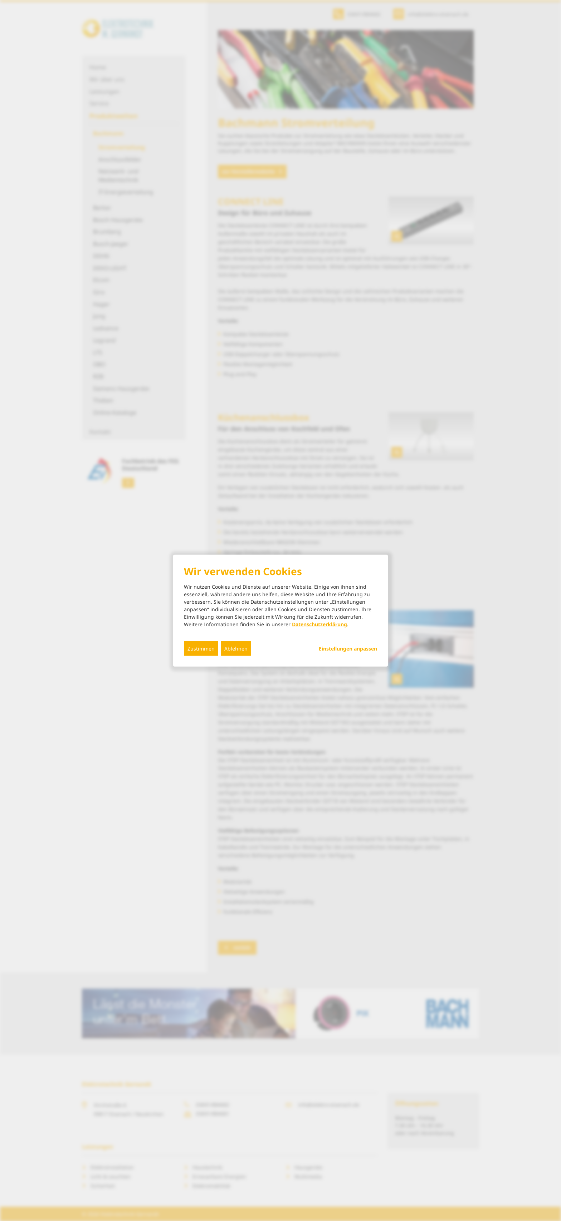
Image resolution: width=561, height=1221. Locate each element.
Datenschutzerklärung (319, 624)
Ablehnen (236, 648)
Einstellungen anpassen (348, 648)
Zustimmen (201, 648)
